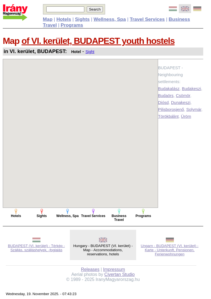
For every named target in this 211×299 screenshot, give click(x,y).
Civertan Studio (119, 274)
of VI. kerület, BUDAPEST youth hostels (98, 41)
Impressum (114, 269)
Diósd (163, 102)
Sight (89, 51)
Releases (90, 269)
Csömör (183, 95)
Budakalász (169, 88)
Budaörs (166, 95)
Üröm (186, 116)
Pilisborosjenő (171, 109)
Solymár (193, 109)
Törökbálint (168, 116)
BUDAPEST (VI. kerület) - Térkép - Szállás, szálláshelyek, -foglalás (36, 248)
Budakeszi (191, 88)
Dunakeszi (180, 102)
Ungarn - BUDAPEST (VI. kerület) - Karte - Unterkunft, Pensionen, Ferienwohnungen (170, 250)
